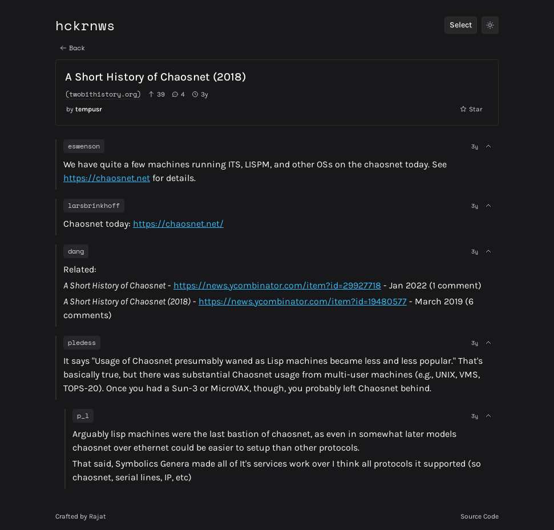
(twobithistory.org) (103, 94)
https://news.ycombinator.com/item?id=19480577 (303, 301)
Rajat (97, 516)
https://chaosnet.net (106, 177)
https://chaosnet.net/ (178, 223)
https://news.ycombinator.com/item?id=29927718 (277, 285)
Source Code (479, 516)
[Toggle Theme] (490, 25)
